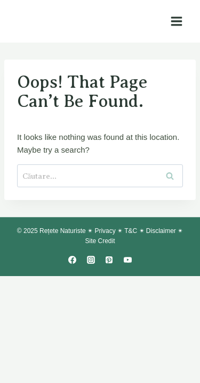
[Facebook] (73, 260)
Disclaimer (161, 231)
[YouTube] (127, 260)
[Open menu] (176, 21)
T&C (130, 231)
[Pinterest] (109, 260)
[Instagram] (91, 260)
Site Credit (100, 241)
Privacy (104, 231)
